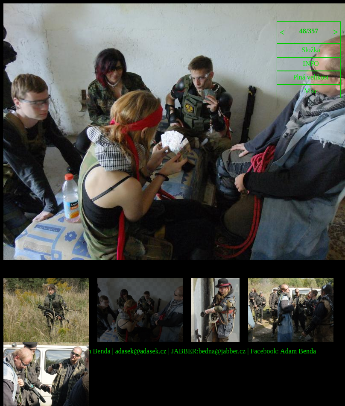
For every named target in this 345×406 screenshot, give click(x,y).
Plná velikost (310, 77)
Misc (311, 90)
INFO (311, 63)
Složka (310, 49)
